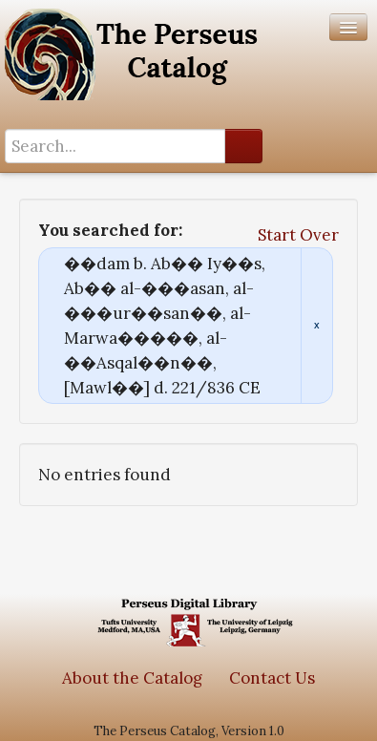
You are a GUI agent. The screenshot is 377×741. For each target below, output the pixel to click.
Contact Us (272, 677)
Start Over (298, 234)
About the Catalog (132, 677)
